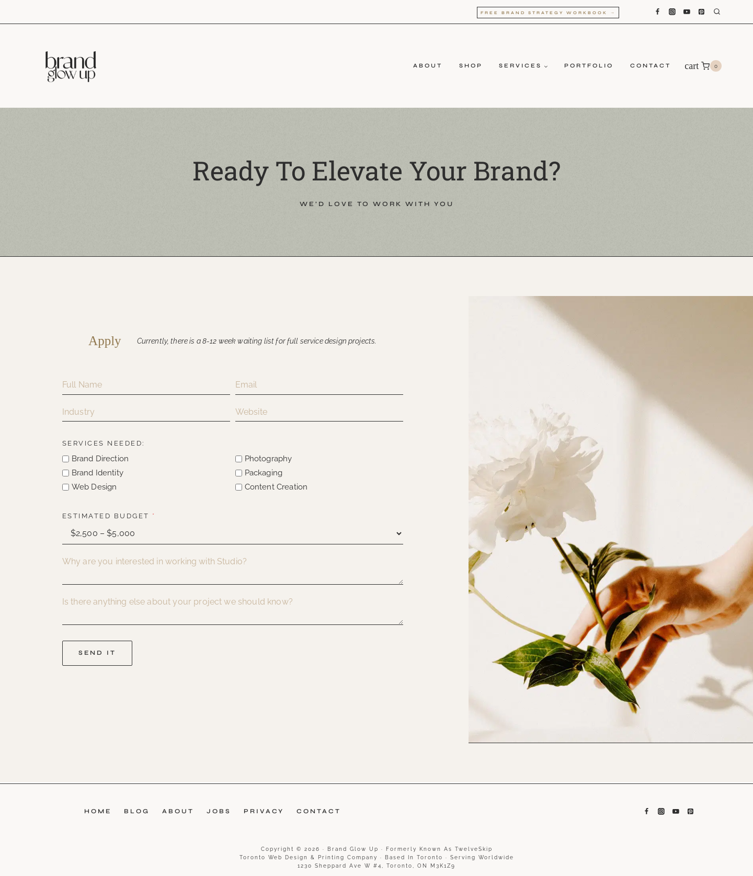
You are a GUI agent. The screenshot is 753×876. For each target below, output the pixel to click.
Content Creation (276, 487)
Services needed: (105, 444)
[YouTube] (686, 12)
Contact (650, 65)
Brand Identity (99, 473)
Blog (137, 811)
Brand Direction (101, 459)
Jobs (219, 811)
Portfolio (588, 65)
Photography (269, 459)
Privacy (264, 811)
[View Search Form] (724, 12)
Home (97, 811)
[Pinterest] (702, 12)
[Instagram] (672, 12)
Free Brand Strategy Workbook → (548, 12)
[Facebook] (657, 12)
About (427, 65)
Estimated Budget (110, 516)
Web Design (96, 487)
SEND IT (99, 653)
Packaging (264, 473)
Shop (471, 65)
